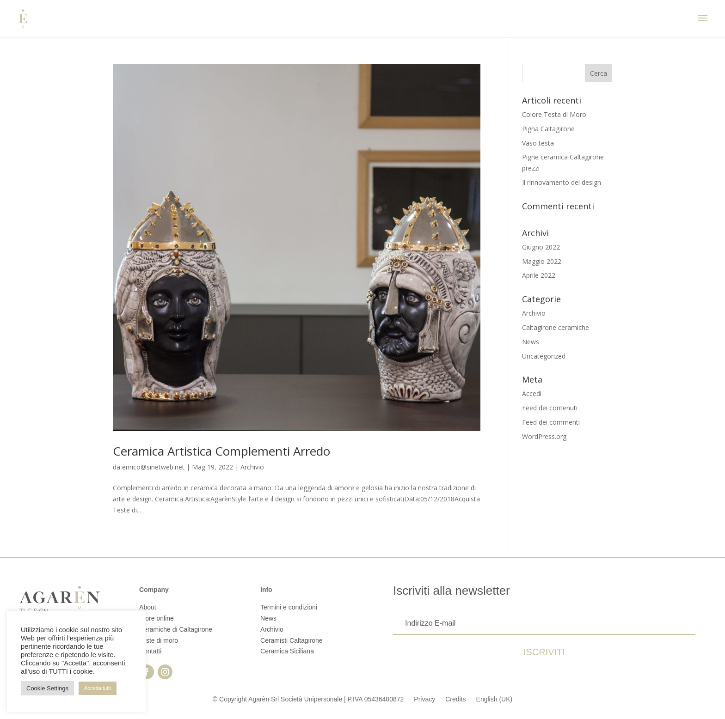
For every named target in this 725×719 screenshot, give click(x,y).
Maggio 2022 (541, 261)
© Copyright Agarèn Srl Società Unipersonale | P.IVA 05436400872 (308, 698)
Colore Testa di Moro (554, 114)
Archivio (252, 467)
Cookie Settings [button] (47, 688)
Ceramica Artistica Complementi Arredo (221, 451)
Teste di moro (158, 640)
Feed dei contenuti (550, 407)
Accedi (531, 393)
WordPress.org (544, 436)
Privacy (424, 698)
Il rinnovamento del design (561, 182)
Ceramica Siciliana (287, 651)
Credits (455, 698)
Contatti (150, 651)
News (530, 341)
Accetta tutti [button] (97, 688)
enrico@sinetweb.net (153, 467)
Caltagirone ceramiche (555, 327)
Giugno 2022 (541, 247)
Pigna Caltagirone (548, 128)
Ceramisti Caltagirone (291, 640)
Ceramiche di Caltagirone (175, 629)
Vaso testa (538, 143)
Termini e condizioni (288, 607)
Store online (156, 618)
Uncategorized (543, 356)
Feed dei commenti (551, 422)
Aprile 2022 (538, 275)
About (147, 607)
